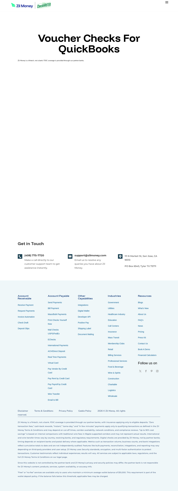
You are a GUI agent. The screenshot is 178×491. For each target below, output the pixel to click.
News (140, 326)
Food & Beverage (115, 367)
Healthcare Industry (116, 314)
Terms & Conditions (43, 410)
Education (112, 320)
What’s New (143, 308)
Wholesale (112, 396)
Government (113, 302)
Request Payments (26, 311)
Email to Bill (53, 400)
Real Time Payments (57, 357)
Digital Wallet (83, 311)
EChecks (52, 339)
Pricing (141, 332)
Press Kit (142, 337)
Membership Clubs (116, 343)
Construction (113, 378)
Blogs (140, 302)
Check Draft (23, 323)
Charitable (112, 384)
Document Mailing (86, 334)
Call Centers (113, 326)
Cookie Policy (84, 410)
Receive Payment (25, 305)
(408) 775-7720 (34, 255)
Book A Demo (144, 349)
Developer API (84, 317)
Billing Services (114, 355)
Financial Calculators (147, 355)
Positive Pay (83, 323)
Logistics (112, 390)
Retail (110, 349)
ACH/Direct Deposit (56, 351)
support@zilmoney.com (90, 255)
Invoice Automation (26, 317)
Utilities (111, 308)
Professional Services (117, 361)
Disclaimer (23, 410)
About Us (142, 314)
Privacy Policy (66, 410)
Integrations (83, 305)
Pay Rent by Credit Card (58, 378)
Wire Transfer (54, 394)
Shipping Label (84, 328)
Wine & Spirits (114, 373)
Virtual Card (53, 363)
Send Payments (55, 302)
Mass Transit (113, 337)
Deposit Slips (23, 328)
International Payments (58, 345)
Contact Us (143, 343)
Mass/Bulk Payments (57, 314)
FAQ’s (140, 320)
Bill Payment (53, 308)
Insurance (112, 332)
